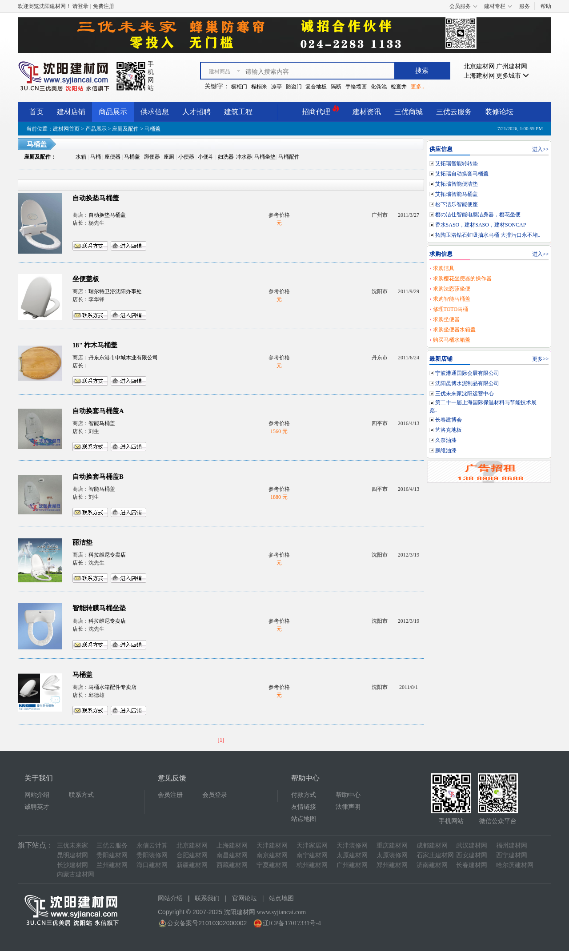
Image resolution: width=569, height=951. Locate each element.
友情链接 (303, 807)
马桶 (95, 157)
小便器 (186, 157)
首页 (36, 111)
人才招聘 (196, 111)
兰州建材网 (112, 865)
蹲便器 (152, 157)
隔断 (336, 87)
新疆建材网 (192, 865)
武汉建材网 (471, 845)
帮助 (546, 6)
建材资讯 (367, 111)
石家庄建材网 (435, 855)
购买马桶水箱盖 (451, 340)
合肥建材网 (192, 855)
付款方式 (303, 795)
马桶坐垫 (265, 157)
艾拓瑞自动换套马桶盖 (462, 174)
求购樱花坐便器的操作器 (462, 278)
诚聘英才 (36, 807)
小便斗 (206, 157)
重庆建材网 (392, 845)
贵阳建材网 (112, 855)
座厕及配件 (125, 129)
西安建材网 (471, 855)
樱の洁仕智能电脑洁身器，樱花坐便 (478, 214)
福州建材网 (511, 845)
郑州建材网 (392, 865)
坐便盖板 (85, 279)
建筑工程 (238, 111)
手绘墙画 (356, 87)
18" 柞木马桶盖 (94, 345)
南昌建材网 (232, 855)
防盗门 (294, 87)
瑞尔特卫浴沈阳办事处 (115, 291)
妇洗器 (226, 157)
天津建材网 (272, 845)
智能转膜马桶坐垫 (99, 608)
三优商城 (408, 111)
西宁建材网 (511, 855)
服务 (524, 6)
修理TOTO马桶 (451, 309)
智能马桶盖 (101, 423)
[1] (220, 739)
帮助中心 (348, 795)
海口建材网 (152, 865)
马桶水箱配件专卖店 (112, 687)
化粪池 (379, 87)
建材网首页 (66, 129)
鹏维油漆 (446, 450)
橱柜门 (239, 87)
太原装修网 (392, 855)
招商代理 (320, 110)
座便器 (112, 157)
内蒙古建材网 (75, 874)
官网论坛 (244, 898)
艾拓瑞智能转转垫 (456, 163)
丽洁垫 (82, 542)
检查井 (399, 87)
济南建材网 (432, 865)
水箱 (81, 157)
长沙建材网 (72, 865)
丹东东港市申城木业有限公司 (123, 357)
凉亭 (276, 87)
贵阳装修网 (152, 855)
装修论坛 (499, 111)
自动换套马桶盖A (98, 410)
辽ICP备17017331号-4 (292, 923)
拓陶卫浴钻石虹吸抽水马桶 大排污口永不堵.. (488, 235)
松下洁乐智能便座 (456, 204)
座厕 (169, 157)
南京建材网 (272, 855)
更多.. (417, 87)
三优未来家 (72, 845)
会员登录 (214, 795)
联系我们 (207, 898)
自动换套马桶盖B (98, 476)
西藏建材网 (232, 865)
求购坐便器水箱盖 (454, 329)
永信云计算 (152, 845)
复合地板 (316, 87)
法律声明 (348, 807)
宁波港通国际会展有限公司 (467, 373)
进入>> (540, 149)
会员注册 (170, 795)
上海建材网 (479, 75)
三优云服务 (454, 111)
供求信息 (154, 111)
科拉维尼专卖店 (107, 555)
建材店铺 (71, 111)
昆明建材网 (72, 855)
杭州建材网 (312, 865)
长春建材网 (471, 865)
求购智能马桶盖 (451, 299)
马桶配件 (289, 157)
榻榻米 (259, 87)
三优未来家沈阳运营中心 (464, 393)
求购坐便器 (446, 319)
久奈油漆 (446, 440)
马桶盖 (132, 157)
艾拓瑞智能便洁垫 (456, 184)
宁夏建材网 (272, 865)
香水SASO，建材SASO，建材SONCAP (480, 225)
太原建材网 (352, 855)
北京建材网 (479, 66)
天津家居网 (312, 845)
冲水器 (244, 157)
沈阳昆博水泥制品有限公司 (467, 383)
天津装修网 (352, 845)
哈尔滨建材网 (514, 865)
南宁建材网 (312, 855)
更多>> (540, 359)
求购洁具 (443, 268)
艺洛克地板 (448, 430)
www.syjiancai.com (281, 912)
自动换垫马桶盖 (95, 198)
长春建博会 (448, 420)
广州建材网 (511, 66)
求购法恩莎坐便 (451, 289)
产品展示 (96, 129)
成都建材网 (432, 845)
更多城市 (512, 75)
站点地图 (303, 819)
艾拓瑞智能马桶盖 (456, 194)
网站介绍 (36, 795)
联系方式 (81, 795)
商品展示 (113, 111)
